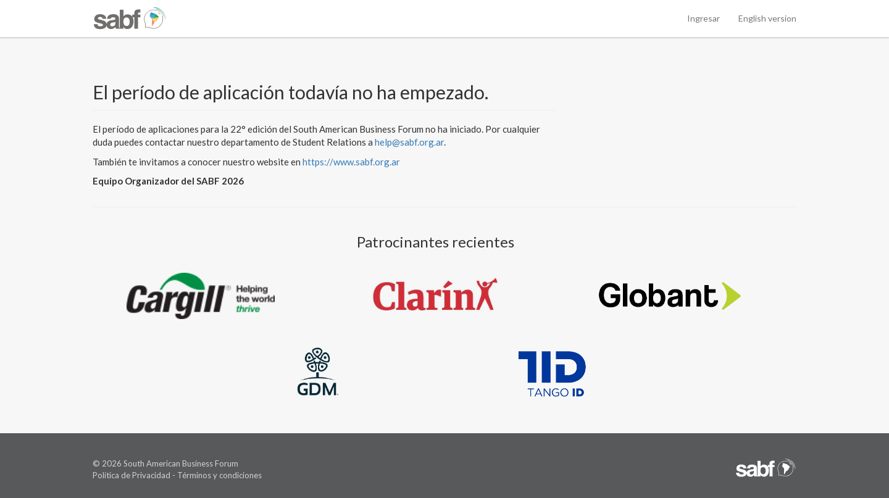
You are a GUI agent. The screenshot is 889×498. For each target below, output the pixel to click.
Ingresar (703, 18)
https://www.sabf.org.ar (351, 161)
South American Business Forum (180, 463)
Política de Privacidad (131, 475)
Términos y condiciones (219, 475)
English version (767, 18)
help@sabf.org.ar (409, 141)
